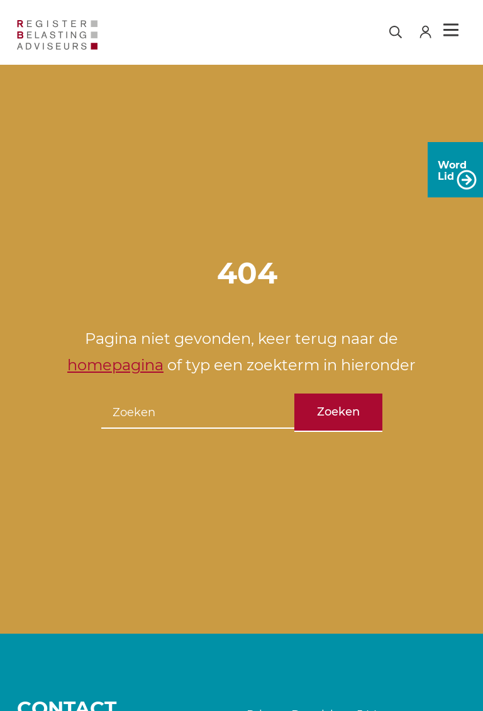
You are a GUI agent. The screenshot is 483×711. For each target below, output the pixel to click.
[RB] (69, 35)
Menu (451, 30)
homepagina (115, 365)
